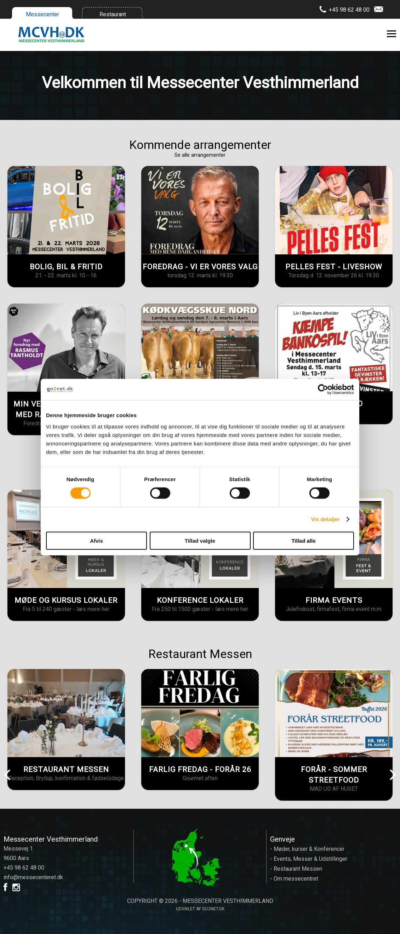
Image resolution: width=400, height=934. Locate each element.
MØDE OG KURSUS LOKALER (66, 600)
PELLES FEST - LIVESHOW (333, 267)
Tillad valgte (200, 540)
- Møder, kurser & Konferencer (307, 849)
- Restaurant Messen (296, 868)
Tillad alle (303, 540)
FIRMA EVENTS (333, 600)
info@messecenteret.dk (33, 877)
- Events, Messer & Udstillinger (308, 858)
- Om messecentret (294, 878)
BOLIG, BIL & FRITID (66, 267)
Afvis (96, 540)
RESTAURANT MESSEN (66, 769)
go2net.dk (213, 908)
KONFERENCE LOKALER (200, 600)
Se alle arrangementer (200, 155)
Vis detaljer (325, 519)
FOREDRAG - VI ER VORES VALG (200, 267)
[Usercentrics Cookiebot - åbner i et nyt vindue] (323, 389)
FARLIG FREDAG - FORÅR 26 (200, 769)
